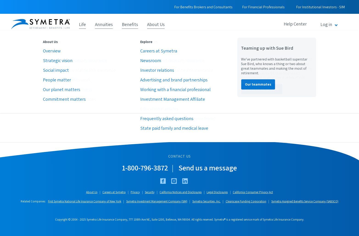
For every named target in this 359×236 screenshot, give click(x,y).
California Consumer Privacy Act (253, 192)
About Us (156, 24)
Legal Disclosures (217, 192)
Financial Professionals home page (45, 100)
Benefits (130, 24)
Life (82, 24)
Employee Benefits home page (42, 108)
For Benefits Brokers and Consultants (203, 7)
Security (149, 192)
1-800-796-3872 (145, 168)
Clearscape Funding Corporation (246, 201)
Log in (326, 24)
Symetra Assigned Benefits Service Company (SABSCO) (304, 201)
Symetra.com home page (37, 93)
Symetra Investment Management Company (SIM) (156, 201)
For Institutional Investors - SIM (320, 7)
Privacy (135, 192)
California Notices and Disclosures (181, 192)
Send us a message (208, 168)
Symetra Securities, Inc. (206, 201)
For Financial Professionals (263, 7)
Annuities (104, 24)
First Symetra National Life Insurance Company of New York (84, 201)
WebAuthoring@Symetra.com (188, 119)
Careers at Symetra (114, 192)
